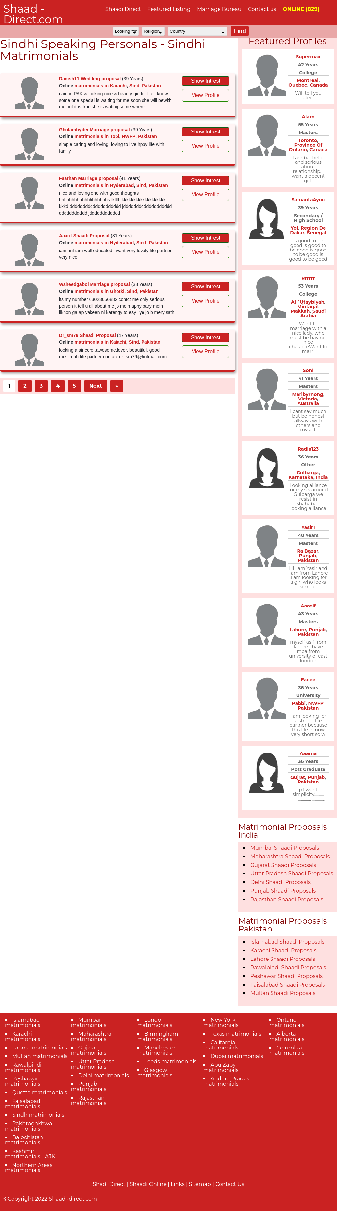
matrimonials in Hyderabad (104, 185)
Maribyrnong (307, 394)
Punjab (307, 556)
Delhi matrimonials (103, 1075)
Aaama (308, 753)
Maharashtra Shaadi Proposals (290, 856)
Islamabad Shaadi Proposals (287, 942)
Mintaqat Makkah (305, 309)
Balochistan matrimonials (24, 1140)
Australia (308, 403)
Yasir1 (308, 527)
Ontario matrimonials (286, 1022)
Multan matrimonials (39, 1056)
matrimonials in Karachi (101, 85)
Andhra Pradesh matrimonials (228, 1081)
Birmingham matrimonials (157, 1036)
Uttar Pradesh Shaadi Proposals (291, 874)
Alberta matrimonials (286, 1036)
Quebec (297, 85)
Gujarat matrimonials (88, 1050)
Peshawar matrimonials (22, 1081)
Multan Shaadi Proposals (282, 993)
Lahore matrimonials (39, 1048)
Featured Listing (169, 9)
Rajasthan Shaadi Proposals (286, 899)
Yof (294, 228)
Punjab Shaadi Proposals (283, 891)
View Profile (205, 95)
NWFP (128, 136)
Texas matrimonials (235, 1034)
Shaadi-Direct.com (33, 14)
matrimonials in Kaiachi (100, 342)
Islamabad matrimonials (22, 1022)
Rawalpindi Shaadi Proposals (288, 967)
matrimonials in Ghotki (100, 291)
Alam (308, 117)
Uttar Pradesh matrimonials (93, 1064)
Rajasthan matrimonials (88, 1100)
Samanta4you (308, 200)
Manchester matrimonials (156, 1050)
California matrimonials (220, 1045)
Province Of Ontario (305, 147)
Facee (308, 680)
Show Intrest (205, 81)
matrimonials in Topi (97, 136)
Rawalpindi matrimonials (23, 1067)
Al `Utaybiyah (307, 302)
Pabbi (299, 703)
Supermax (308, 57)
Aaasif (308, 606)
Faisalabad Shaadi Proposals (287, 985)
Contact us (262, 9)
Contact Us (229, 1184)
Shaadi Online (148, 1184)
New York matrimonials (220, 1022)
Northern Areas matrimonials (28, 1167)
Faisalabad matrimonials (22, 1103)
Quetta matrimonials (39, 1092)
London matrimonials (154, 1022)
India (322, 477)
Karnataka (301, 477)
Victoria (307, 399)
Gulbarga (308, 473)
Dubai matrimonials (236, 1056)
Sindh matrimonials (38, 1115)
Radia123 (308, 449)
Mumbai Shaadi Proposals (284, 848)
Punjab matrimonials (88, 1086)
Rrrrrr (308, 278)
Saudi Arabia (313, 313)
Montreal (308, 80)
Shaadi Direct (123, 9)
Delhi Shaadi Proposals (280, 882)
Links (178, 1184)
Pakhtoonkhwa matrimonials (28, 1126)
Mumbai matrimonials (88, 1022)
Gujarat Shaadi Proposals (283, 865)
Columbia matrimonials (286, 1050)
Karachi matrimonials (22, 1036)
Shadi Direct (109, 1184)
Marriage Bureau (219, 9)
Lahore (297, 630)
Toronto (307, 140)
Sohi (308, 370)
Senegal (316, 233)
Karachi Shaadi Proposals (283, 950)
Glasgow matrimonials (154, 1072)
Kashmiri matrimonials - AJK (30, 1154)
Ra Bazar (307, 551)
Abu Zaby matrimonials (220, 1067)
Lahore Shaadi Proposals (282, 959)
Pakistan (151, 85)
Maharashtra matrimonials (91, 1036)
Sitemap (200, 1184)
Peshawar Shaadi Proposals (286, 976)
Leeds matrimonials (170, 1061)
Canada (319, 85)
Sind (134, 85)
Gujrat (297, 777)
